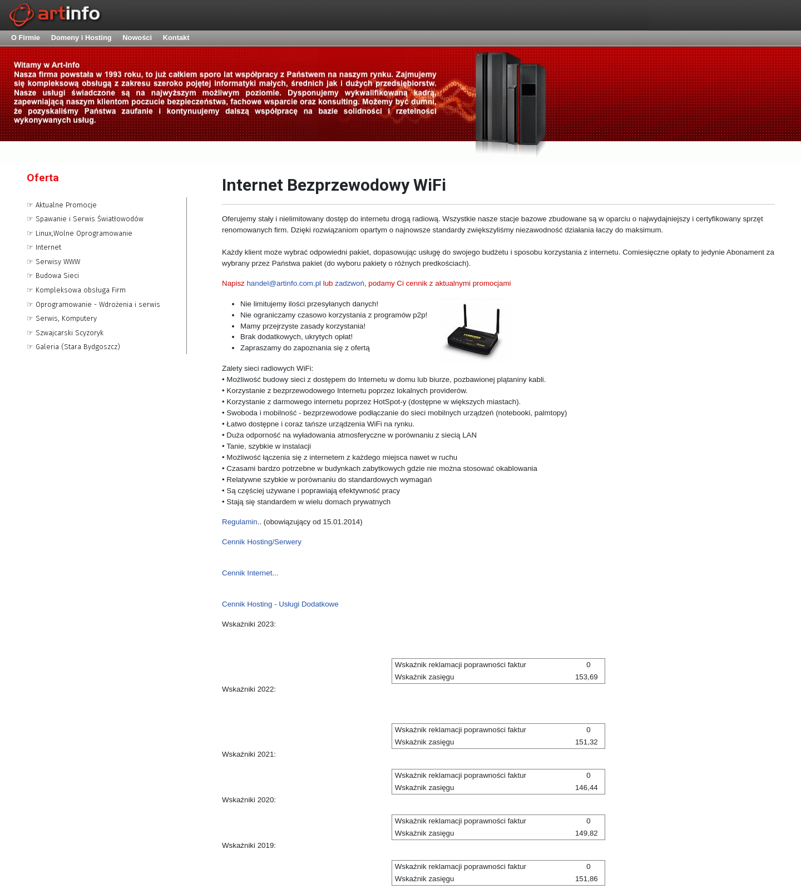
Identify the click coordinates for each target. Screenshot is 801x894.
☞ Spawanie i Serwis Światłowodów (85, 219)
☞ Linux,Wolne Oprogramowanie (79, 233)
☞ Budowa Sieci (53, 275)
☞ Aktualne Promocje (62, 205)
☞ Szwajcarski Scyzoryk (65, 333)
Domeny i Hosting (81, 37)
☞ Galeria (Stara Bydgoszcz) (73, 346)
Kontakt (176, 37)
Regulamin (240, 522)
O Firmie (25, 37)
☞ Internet (44, 247)
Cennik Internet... (250, 573)
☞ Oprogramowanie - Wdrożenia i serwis (93, 304)
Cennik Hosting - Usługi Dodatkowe (280, 604)
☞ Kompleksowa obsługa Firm (76, 290)
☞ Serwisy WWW (53, 261)
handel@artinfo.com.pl (283, 283)
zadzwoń (349, 283)
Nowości (137, 37)
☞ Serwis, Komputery (62, 318)
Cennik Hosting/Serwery (263, 542)
